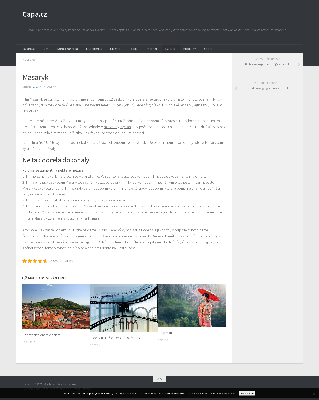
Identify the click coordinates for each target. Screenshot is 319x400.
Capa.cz (36, 14)
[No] (314, 394)
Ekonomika (83, 51)
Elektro (102, 51)
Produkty (166, 51)
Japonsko (165, 335)
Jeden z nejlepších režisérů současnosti (118, 340)
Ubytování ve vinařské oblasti (42, 337)
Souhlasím (247, 393)
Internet (133, 51)
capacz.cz (39, 89)
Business (28, 51)
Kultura (149, 51)
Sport (181, 51)
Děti (42, 51)
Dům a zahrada (60, 51)
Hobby (117, 51)
